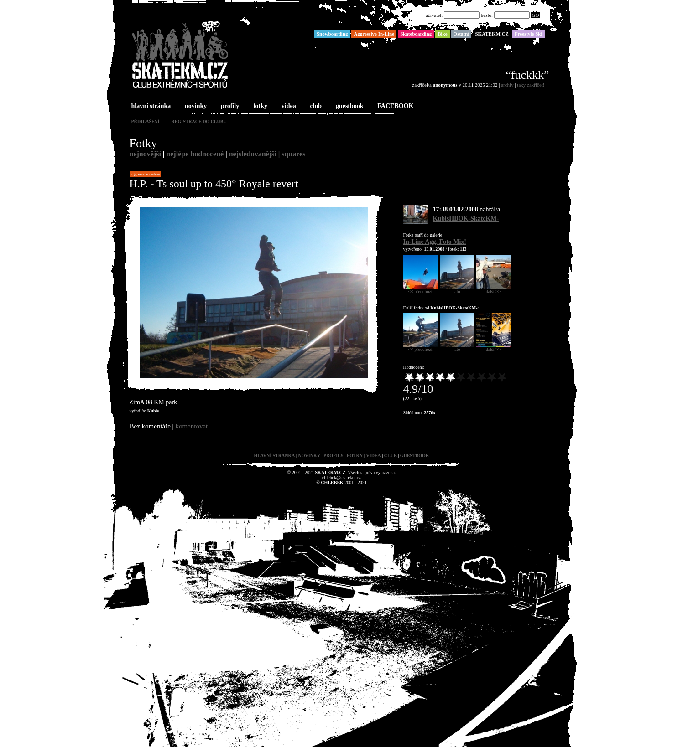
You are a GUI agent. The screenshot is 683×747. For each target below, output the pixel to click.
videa (288, 106)
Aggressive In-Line (145, 174)
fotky (259, 106)
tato (457, 289)
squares (293, 154)
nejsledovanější (252, 154)
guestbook (349, 106)
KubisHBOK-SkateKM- (466, 218)
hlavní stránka (150, 106)
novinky (195, 106)
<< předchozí (420, 289)
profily (229, 106)
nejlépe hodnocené (195, 154)
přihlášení (145, 121)
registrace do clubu (199, 121)
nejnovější (145, 154)
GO (535, 15)
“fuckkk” (527, 75)
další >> (493, 289)
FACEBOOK (394, 106)
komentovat (191, 426)
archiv (507, 85)
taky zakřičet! (530, 85)
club (315, 106)
